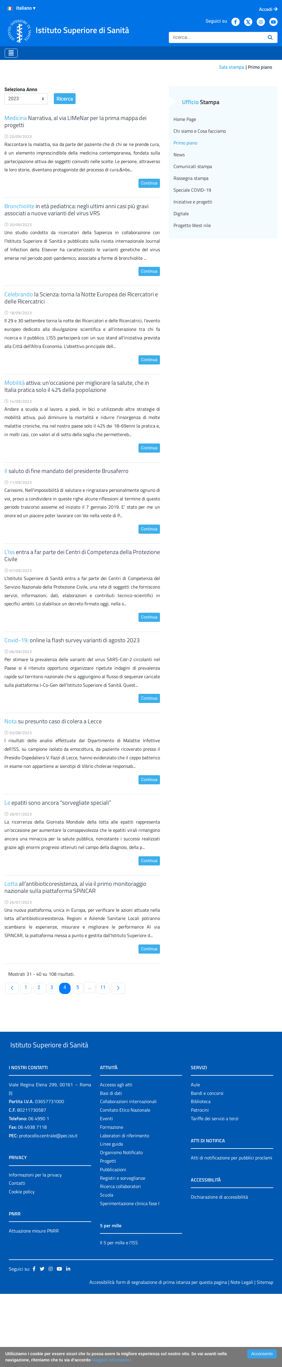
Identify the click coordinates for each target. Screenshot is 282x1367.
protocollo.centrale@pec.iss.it (48, 1208)
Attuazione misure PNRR (34, 1303)
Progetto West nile (192, 284)
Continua (149, 242)
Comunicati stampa (192, 225)
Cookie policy (22, 1264)
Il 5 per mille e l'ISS (119, 1315)
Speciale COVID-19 (192, 249)
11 (105, 1046)
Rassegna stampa (190, 237)
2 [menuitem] (41, 1046)
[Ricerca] (216, 37)
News (179, 213)
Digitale (181, 272)
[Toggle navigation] (11, 53)
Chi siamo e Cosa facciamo (199, 190)
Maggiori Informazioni (111, 1360)
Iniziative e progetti (192, 260)
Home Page (184, 178)
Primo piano (185, 202)
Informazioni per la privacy (35, 1247)
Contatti (17, 1256)
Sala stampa (231, 66)
